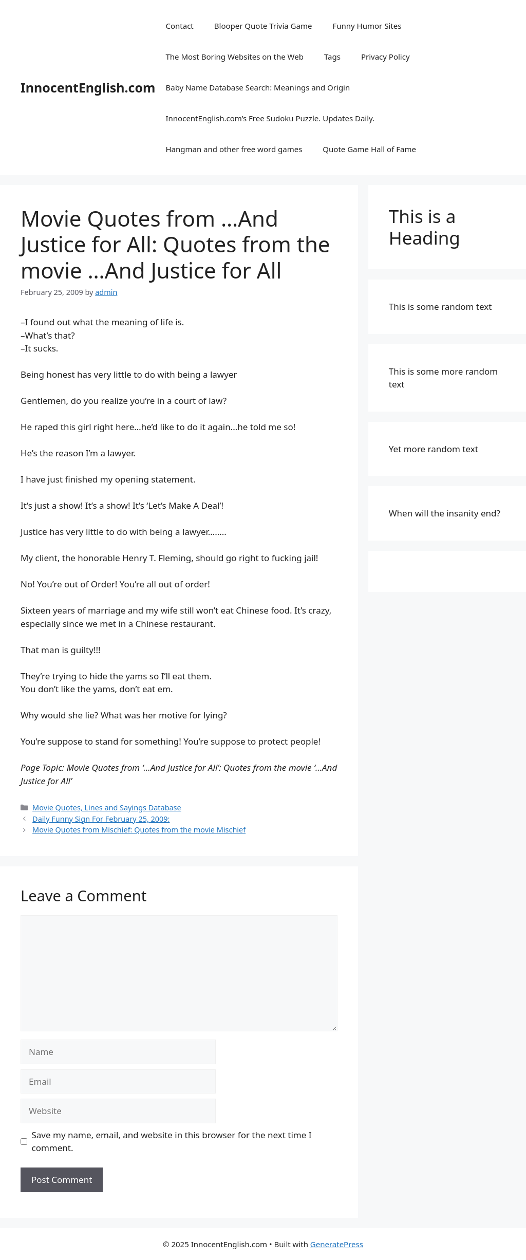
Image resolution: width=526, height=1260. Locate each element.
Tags (332, 56)
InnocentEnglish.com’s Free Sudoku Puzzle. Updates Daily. (269, 118)
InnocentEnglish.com (88, 87)
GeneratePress (336, 1244)
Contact (179, 26)
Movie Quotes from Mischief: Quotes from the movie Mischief (139, 830)
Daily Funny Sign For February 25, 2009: (101, 819)
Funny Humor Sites (366, 26)
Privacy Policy (385, 56)
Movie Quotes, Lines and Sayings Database (106, 807)
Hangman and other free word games (233, 149)
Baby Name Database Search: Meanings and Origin (257, 87)
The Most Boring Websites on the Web (234, 56)
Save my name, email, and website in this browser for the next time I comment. (172, 1141)
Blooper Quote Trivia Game (263, 26)
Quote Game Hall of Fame (369, 149)
